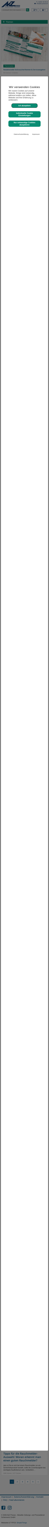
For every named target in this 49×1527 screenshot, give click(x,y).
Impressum (36, 134)
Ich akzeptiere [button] (24, 106)
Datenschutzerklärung (21, 134)
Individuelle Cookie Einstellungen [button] (24, 114)
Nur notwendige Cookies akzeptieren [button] (24, 123)
